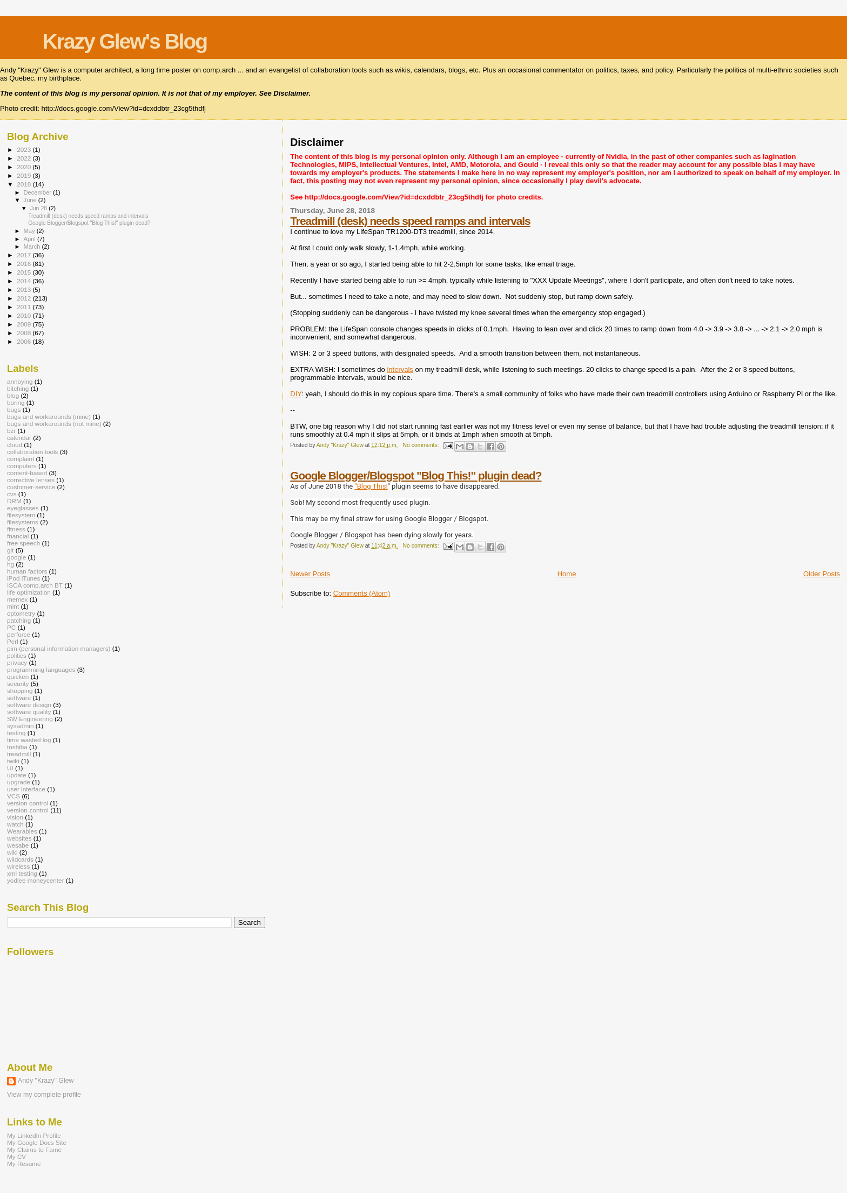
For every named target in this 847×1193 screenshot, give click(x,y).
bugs (14, 409)
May (30, 231)
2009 (24, 324)
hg (10, 564)
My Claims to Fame (34, 1149)
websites (19, 838)
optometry (21, 613)
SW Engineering (30, 718)
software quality (29, 711)
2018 (24, 184)
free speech (23, 542)
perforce (18, 634)
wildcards (20, 859)
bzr (11, 430)
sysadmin (20, 725)
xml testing (22, 873)
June (31, 200)
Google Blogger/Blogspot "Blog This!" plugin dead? (415, 475)
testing (16, 732)
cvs (12, 493)
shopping (20, 690)
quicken (18, 676)
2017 (24, 254)
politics (16, 655)
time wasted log (29, 739)
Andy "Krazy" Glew (45, 1080)
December (38, 192)
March (33, 246)
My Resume (24, 1163)
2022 (24, 158)
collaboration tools (32, 451)
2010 (24, 315)
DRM (14, 500)
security (18, 683)
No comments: (422, 445)
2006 (24, 341)
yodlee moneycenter (35, 880)
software (19, 697)
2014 (24, 280)
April (30, 239)
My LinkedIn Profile (34, 1135)
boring (16, 402)
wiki (12, 852)
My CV (16, 1156)
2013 (24, 289)
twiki (13, 760)
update (16, 774)
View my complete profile (44, 1094)
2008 (24, 332)
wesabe (18, 845)
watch (15, 824)
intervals (400, 369)
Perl (12, 641)
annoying (20, 381)
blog (13, 395)
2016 (24, 263)
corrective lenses (31, 479)
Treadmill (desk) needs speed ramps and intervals (410, 221)
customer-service (31, 486)
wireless (18, 866)
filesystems (22, 521)
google (16, 557)
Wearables (22, 831)
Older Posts (821, 574)
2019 (24, 175)
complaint (20, 458)
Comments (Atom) (361, 593)
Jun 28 (39, 208)
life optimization (29, 592)
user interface (26, 788)
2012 (24, 298)
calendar (19, 437)
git (10, 550)
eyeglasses (23, 507)
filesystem (21, 514)
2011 (24, 306)
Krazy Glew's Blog (124, 41)
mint (13, 606)
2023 (24, 149)
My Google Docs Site (36, 1142)
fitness (16, 528)
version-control (28, 810)
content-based (27, 472)
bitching (18, 388)
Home (566, 574)
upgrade (18, 781)
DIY (295, 394)
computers (22, 465)
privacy (17, 662)
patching (19, 620)
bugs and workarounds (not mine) (54, 423)
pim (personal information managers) (59, 648)
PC (11, 627)
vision (15, 817)
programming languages (41, 669)
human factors (27, 571)
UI (10, 767)
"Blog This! (370, 486)
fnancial (18, 535)
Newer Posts (310, 574)
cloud (14, 444)
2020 (24, 166)
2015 (24, 272)
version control (27, 803)
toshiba (17, 746)
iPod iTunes (23, 578)
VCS (13, 795)
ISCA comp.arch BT (35, 585)
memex (17, 599)
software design (29, 704)
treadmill (19, 753)
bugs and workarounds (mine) (49, 416)
